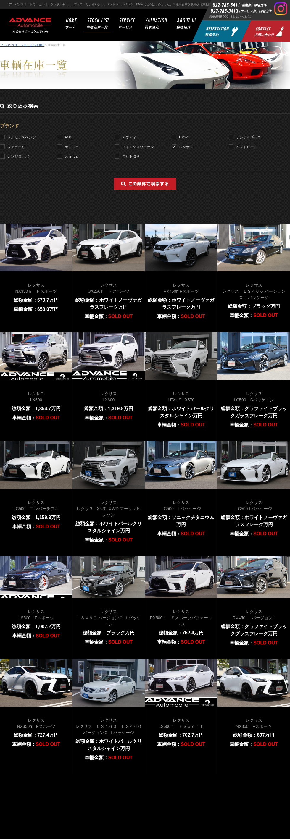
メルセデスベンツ (21, 137)
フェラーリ (16, 147)
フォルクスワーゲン (138, 147)
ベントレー (245, 147)
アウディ (129, 137)
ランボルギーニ (248, 137)
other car (71, 156)
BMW (183, 137)
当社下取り (131, 156)
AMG (68, 137)
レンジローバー (19, 156)
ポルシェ (72, 147)
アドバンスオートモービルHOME (22, 45)
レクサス (186, 147)
